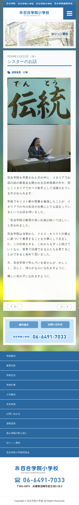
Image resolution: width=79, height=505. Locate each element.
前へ (16, 306)
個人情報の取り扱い (16, 433)
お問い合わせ (13, 414)
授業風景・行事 (20, 72)
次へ (62, 306)
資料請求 (11, 423)
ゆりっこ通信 (13, 442)
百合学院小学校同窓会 (17, 452)
